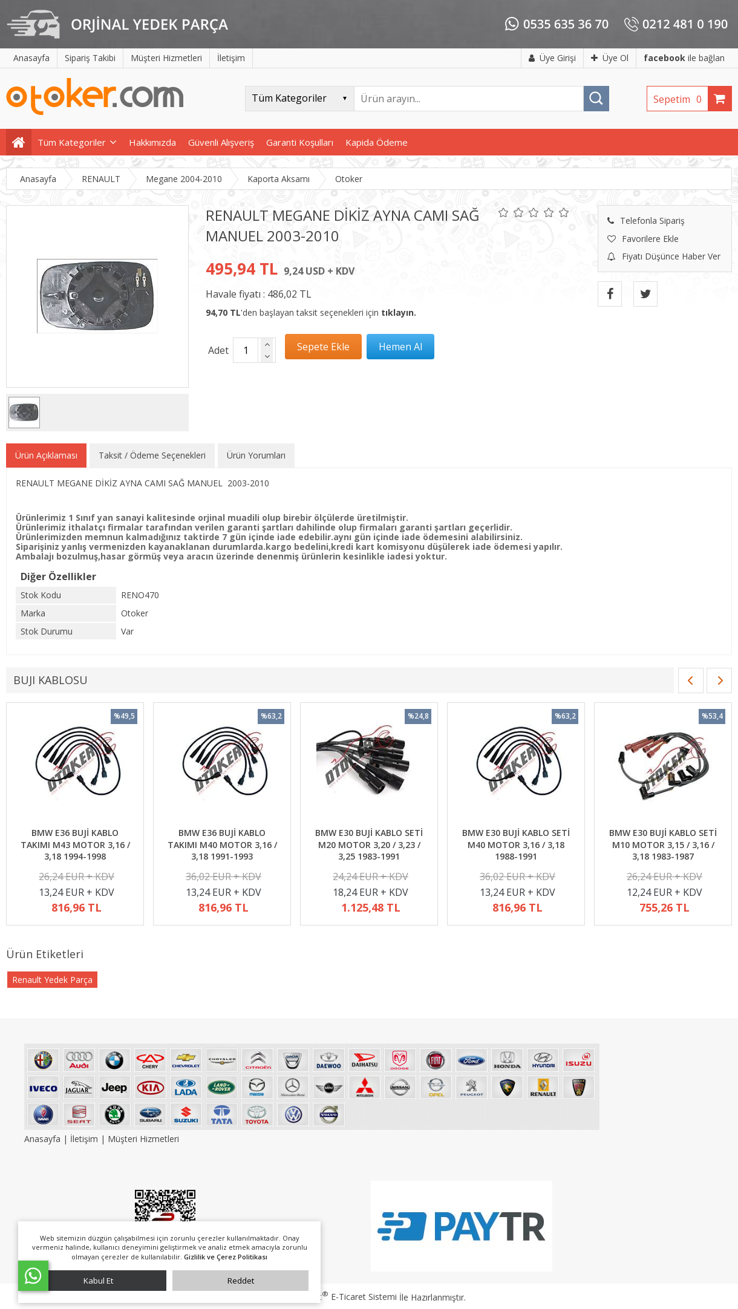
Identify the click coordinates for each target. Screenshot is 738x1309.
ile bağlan (684, 58)
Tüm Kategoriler (72, 142)
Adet (218, 350)
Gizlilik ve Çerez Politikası (225, 1256)
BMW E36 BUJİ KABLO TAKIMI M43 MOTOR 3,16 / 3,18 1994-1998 (75, 844)
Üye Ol (610, 58)
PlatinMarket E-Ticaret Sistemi (334, 1296)
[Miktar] (245, 350)
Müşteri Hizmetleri (143, 1138)
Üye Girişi (552, 58)
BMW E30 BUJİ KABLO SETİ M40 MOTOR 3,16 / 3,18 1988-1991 (516, 844)
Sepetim (680, 99)
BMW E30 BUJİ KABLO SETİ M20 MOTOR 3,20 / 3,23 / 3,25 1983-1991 (369, 844)
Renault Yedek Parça (52, 979)
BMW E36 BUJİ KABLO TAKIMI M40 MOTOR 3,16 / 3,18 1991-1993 (222, 844)
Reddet (240, 1280)
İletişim (84, 1138)
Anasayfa (43, 1138)
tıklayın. (398, 312)
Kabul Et (98, 1280)
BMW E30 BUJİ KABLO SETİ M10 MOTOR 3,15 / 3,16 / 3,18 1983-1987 (663, 844)
